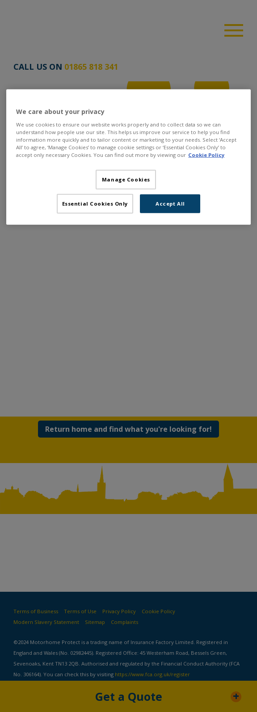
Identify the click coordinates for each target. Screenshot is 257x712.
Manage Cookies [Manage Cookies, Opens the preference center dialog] (126, 179)
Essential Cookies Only (95, 203)
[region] (128, 157)
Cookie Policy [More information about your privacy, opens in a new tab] (206, 154)
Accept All (170, 203)
